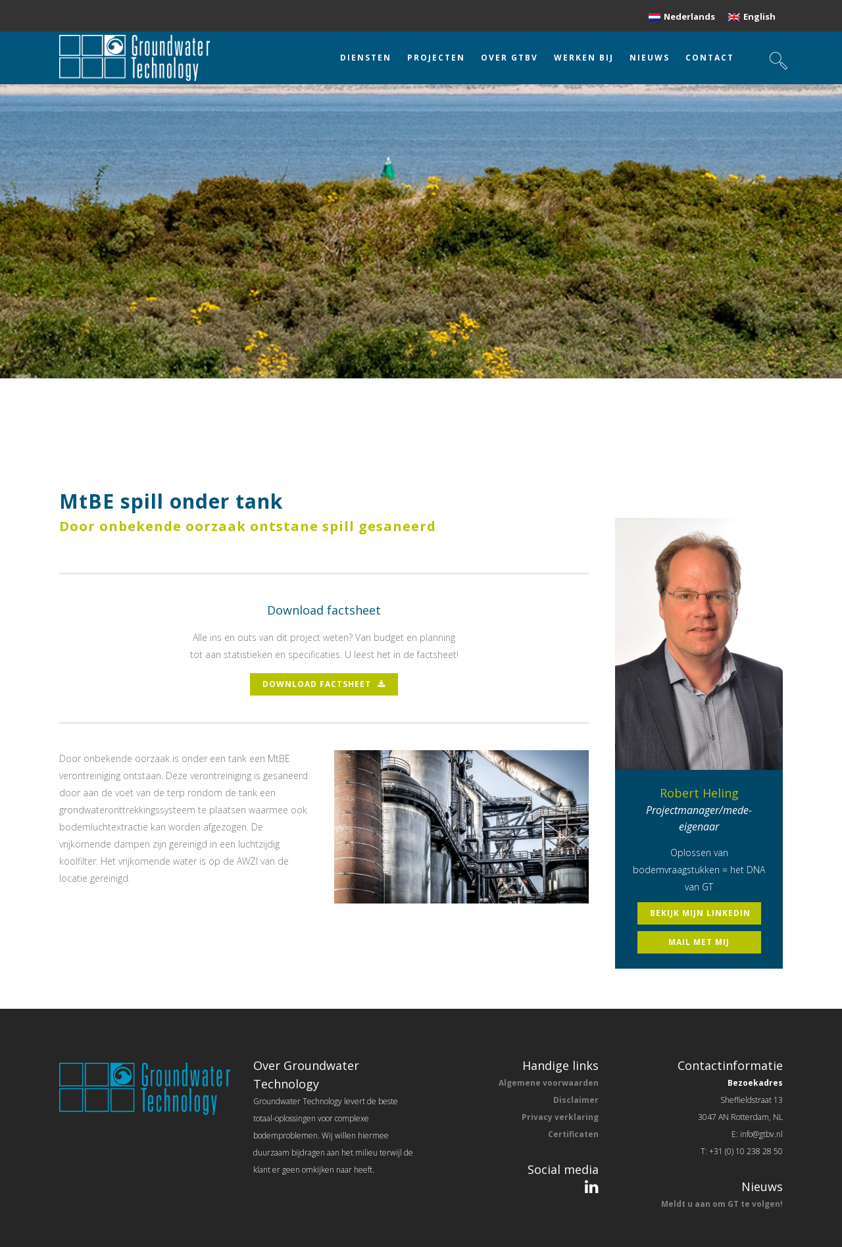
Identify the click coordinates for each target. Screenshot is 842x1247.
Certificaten (573, 1134)
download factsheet (323, 684)
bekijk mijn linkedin (700, 913)
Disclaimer (576, 1100)
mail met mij (699, 942)
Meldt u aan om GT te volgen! (722, 1203)
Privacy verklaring (560, 1117)
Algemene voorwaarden (549, 1082)
